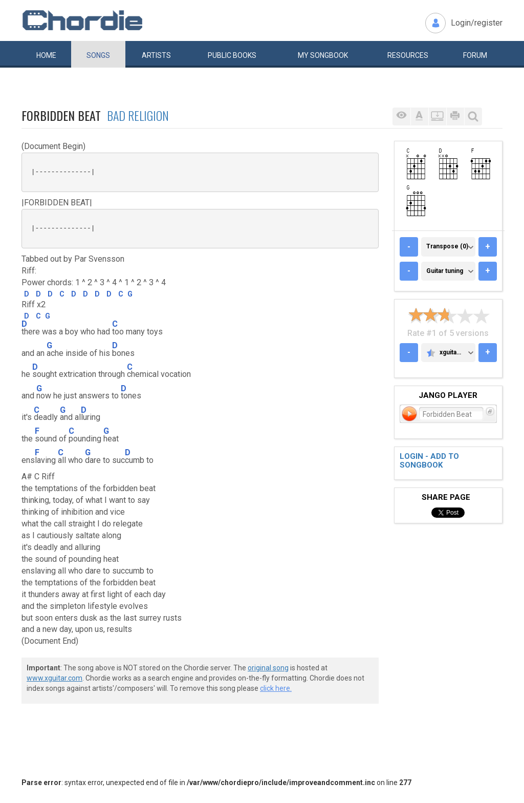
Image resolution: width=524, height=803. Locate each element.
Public (232, 55)
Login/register (477, 23)
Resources (407, 55)
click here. (276, 688)
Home (46, 55)
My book (323, 55)
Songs (98, 55)
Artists (156, 55)
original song (268, 668)
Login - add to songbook (429, 461)
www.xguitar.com (54, 678)
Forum (475, 55)
